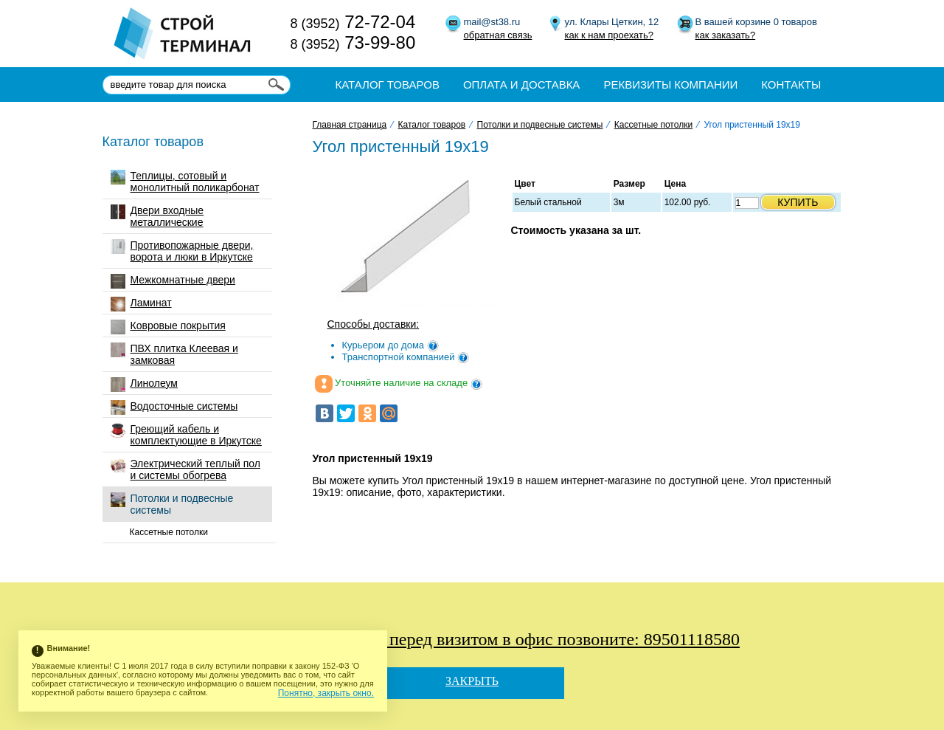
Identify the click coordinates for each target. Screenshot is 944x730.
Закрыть (472, 681)
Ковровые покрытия (168, 327)
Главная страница (350, 125)
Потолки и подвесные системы (172, 504)
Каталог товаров (388, 84)
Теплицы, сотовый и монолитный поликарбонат (185, 181)
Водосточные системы (174, 407)
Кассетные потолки (169, 532)
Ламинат (141, 304)
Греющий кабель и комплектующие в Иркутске (186, 435)
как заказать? (725, 35)
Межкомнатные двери (173, 281)
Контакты (791, 84)
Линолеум (144, 384)
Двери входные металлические (157, 216)
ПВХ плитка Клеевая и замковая (174, 354)
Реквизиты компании (670, 84)
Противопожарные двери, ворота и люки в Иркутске (182, 251)
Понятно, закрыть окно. (326, 693)
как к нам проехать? (609, 35)
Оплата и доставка (521, 84)
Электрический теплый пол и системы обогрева (185, 469)
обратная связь (498, 35)
